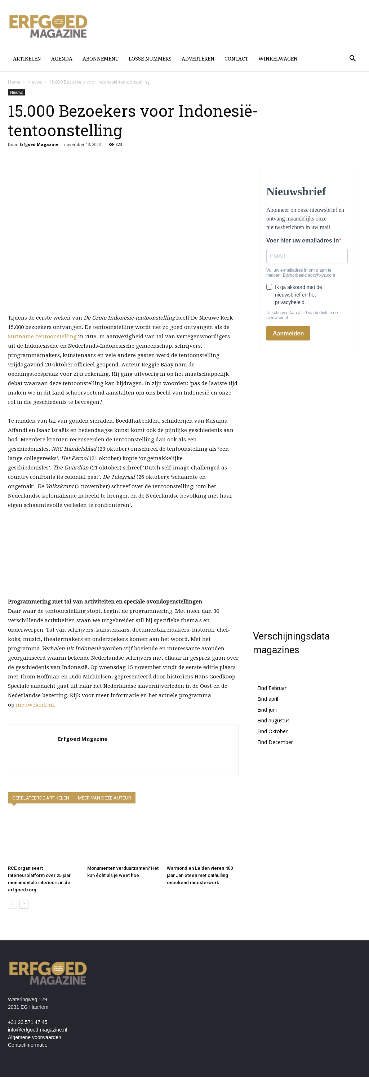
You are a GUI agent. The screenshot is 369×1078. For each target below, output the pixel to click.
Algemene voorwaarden (34, 1038)
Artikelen (27, 59)
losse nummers (150, 59)
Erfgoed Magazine (38, 145)
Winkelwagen (278, 59)
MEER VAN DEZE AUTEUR (104, 798)
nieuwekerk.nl (35, 705)
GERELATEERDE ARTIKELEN (40, 798)
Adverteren (198, 59)
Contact (236, 59)
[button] (352, 59)
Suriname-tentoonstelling (42, 337)
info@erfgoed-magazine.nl (37, 1030)
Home (14, 83)
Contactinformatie (28, 1045)
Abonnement (101, 59)
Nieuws (34, 83)
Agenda (61, 59)
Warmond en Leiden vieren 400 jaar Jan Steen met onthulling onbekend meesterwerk (200, 876)
